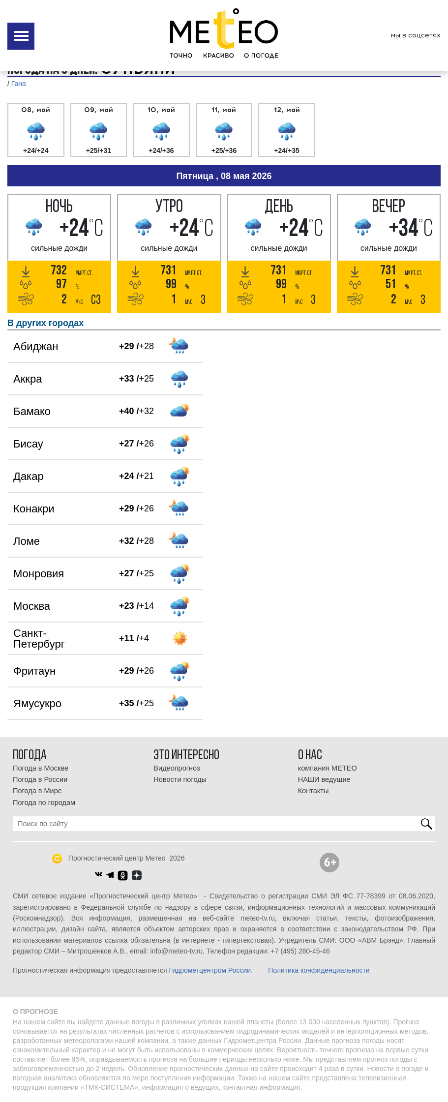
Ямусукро (37, 703)
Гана (18, 84)
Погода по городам (44, 802)
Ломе (26, 541)
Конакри (34, 509)
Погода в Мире (37, 791)
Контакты (313, 791)
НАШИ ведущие (324, 779)
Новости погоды (180, 779)
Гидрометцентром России (210, 970)
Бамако (32, 411)
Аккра (27, 379)
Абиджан (35, 346)
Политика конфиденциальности (319, 970)
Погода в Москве (40, 768)
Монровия (38, 573)
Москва (31, 606)
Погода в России (40, 779)
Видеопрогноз (176, 768)
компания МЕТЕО (327, 768)
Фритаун (34, 671)
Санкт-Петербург (39, 638)
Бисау (28, 444)
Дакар (28, 476)
